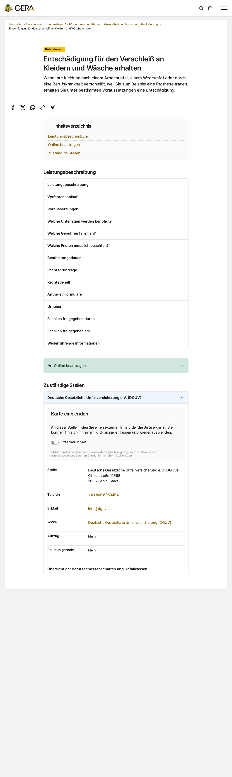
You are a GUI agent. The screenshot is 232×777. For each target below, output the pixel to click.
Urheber (54, 306)
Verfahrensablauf (62, 196)
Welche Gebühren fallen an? (71, 233)
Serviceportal (34, 24)
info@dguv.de (99, 508)
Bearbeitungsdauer (64, 257)
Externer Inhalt (73, 442)
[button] (116, 366)
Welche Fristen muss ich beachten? (78, 245)
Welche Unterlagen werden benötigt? (79, 221)
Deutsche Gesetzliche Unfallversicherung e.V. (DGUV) (94, 397)
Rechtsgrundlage (62, 270)
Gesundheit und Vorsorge (120, 24)
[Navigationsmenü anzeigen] (222, 8)
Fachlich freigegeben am (68, 331)
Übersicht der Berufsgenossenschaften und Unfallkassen (97, 569)
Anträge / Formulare (64, 294)
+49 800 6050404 (103, 495)
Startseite (15, 24)
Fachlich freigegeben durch (71, 318)
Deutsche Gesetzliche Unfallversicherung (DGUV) (129, 522)
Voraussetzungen (62, 209)
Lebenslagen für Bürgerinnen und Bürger (74, 24)
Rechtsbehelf (58, 282)
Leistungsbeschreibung (68, 136)
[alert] (116, 365)
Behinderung (149, 24)
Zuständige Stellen (64, 153)
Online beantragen (64, 144)
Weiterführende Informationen (73, 343)
